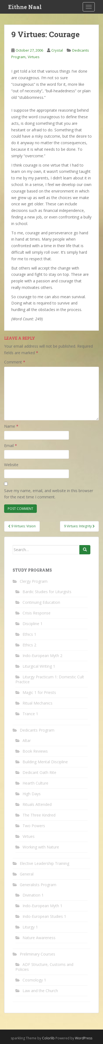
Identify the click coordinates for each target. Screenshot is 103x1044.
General (27, 874)
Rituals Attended (37, 804)
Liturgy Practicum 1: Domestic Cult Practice (49, 679)
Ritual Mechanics (37, 703)
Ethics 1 (29, 634)
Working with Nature (41, 847)
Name (11, 426)
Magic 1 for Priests (39, 692)
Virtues (34, 56)
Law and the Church (40, 990)
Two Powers (34, 825)
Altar (27, 740)
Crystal (57, 50)
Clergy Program (34, 581)
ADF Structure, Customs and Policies (44, 967)
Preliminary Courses (37, 954)
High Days (32, 793)
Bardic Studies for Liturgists (47, 591)
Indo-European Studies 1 (44, 916)
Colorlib (48, 1038)
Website (11, 464)
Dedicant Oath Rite (39, 772)
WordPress (83, 1038)
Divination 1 (33, 895)
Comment (14, 362)
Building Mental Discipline (45, 761)
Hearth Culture (35, 783)
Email (10, 445)
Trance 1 (30, 713)
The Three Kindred (39, 815)
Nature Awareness (39, 937)
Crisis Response (37, 613)
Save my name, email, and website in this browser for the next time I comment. (48, 494)
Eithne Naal (25, 6)
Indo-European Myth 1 (42, 905)
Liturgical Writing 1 (39, 666)
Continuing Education (41, 602)
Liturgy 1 (30, 927)
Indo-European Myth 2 (42, 655)
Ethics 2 (29, 644)
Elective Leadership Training (44, 863)
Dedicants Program (37, 730)
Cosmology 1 (34, 980)
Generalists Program (38, 884)
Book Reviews (35, 751)
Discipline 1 (33, 623)
